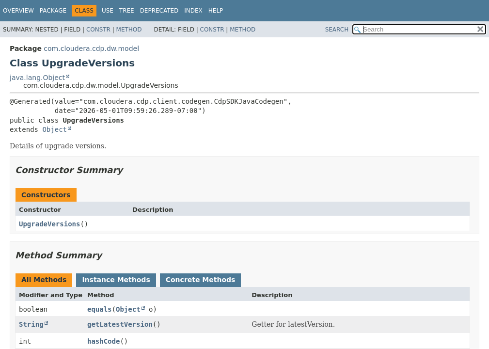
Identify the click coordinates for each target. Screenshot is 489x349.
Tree (126, 10)
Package (53, 10)
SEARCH (337, 29)
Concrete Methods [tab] (201, 280)
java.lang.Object (37, 77)
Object (54, 129)
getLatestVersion (120, 324)
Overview (18, 10)
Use (107, 10)
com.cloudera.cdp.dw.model (91, 48)
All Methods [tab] (43, 280)
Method (129, 29)
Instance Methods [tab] (116, 280)
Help (215, 10)
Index (193, 10)
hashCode (103, 341)
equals (99, 309)
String (31, 324)
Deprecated (159, 10)
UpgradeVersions (49, 224)
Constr (98, 29)
